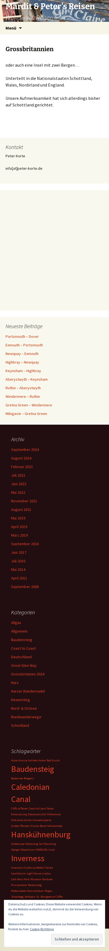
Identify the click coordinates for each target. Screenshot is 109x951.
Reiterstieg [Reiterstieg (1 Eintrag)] (35, 885)
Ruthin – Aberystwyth (23, 387)
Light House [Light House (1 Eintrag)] (34, 873)
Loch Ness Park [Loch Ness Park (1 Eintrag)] (20, 879)
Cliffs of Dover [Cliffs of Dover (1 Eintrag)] (19, 808)
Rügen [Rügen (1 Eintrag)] (48, 891)
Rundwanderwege (26, 716)
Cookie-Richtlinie (42, 929)
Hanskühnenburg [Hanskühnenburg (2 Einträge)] (40, 834)
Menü (11, 28)
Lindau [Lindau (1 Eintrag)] (46, 873)
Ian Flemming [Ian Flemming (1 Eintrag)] (47, 844)
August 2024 (21, 458)
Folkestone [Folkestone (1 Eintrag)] (54, 814)
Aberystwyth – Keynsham (27, 379)
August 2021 (21, 509)
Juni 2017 (18, 552)
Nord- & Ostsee (24, 708)
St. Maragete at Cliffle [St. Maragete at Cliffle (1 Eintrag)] (49, 896)
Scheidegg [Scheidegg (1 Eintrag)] (17, 896)
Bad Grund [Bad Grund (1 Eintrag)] (53, 760)
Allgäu (16, 622)
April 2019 (19, 526)
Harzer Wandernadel (28, 691)
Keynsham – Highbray (23, 370)
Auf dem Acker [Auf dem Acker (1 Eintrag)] (37, 760)
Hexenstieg (20, 699)
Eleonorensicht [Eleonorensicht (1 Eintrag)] (37, 814)
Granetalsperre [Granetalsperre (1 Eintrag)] (42, 820)
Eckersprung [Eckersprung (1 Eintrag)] (19, 814)
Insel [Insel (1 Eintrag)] (52, 849)
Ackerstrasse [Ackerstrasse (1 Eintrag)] (19, 760)
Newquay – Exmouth (22, 353)
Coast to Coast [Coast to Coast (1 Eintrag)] (37, 808)
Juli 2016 (18, 560)
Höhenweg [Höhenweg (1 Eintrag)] (31, 844)
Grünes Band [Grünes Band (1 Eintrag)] (38, 826)
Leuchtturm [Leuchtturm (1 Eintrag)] (18, 873)
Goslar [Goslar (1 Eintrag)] (28, 820)
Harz (15, 682)
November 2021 (24, 500)
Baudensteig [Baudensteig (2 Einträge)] (32, 769)
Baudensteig (21, 639)
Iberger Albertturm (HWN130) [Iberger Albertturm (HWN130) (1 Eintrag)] (29, 849)
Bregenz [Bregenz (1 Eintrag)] (29, 778)
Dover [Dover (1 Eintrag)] (50, 808)
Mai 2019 (18, 518)
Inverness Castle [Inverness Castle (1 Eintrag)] (21, 867)
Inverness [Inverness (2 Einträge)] (27, 858)
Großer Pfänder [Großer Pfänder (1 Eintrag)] (20, 826)
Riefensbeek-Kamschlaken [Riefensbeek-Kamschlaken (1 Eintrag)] (27, 891)
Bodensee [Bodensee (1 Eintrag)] (17, 778)
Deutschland (21, 656)
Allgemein (19, 631)
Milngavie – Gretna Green (26, 413)
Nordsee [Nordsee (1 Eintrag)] (47, 879)
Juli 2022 (18, 475)
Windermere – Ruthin (23, 396)
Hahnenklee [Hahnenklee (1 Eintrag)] (54, 826)
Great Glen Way (24, 665)
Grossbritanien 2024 (27, 674)
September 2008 (25, 586)
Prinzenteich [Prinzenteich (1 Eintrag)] (19, 885)
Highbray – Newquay (22, 362)
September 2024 (25, 449)
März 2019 (19, 535)
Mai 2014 (18, 569)
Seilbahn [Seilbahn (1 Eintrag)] (30, 896)
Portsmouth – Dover (22, 336)
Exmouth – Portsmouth (24, 345)
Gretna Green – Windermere (29, 405)
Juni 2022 (18, 483)
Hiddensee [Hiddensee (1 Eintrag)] (17, 844)
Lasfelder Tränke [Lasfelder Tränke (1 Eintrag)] (42, 867)
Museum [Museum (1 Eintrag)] (36, 879)
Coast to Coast (23, 648)
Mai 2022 (18, 492)
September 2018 (25, 543)
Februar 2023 (22, 466)
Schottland (20, 725)
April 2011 (19, 578)
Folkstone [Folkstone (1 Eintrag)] (17, 820)
